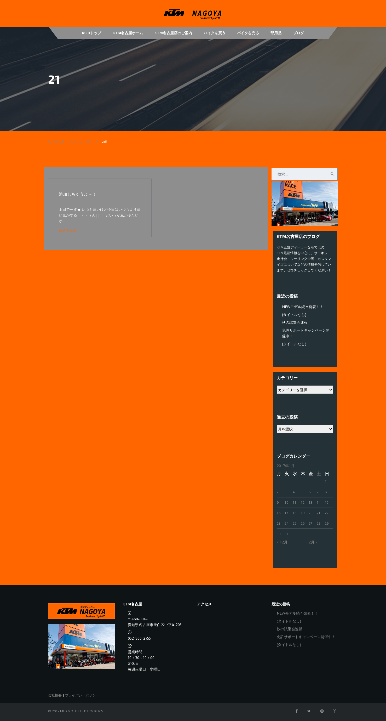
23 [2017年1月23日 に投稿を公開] (278, 523)
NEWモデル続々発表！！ (302, 306)
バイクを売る (248, 33)
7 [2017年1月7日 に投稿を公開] (318, 492)
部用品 (275, 33)
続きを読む (68, 230)
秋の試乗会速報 (295, 322)
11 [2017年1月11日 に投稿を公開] (294, 502)
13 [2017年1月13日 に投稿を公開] (310, 502)
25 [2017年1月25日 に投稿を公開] (294, 523)
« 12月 (282, 542)
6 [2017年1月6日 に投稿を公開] (309, 492)
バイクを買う (215, 33)
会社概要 (55, 695)
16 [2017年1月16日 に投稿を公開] (278, 513)
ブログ (298, 33)
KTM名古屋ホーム (128, 33)
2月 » (313, 542)
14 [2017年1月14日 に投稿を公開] (318, 502)
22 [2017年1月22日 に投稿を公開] (327, 513)
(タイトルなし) (294, 314)
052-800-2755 (139, 638)
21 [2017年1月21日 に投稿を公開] (318, 513)
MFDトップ (91, 33)
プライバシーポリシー (82, 695)
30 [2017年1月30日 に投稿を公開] (278, 534)
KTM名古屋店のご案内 (173, 33)
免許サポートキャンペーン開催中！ (306, 636)
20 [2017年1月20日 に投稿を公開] (310, 513)
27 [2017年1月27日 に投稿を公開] (310, 523)
